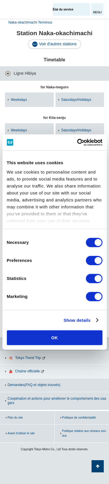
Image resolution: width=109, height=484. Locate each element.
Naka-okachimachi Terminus (30, 22)
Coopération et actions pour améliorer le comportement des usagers (57, 401)
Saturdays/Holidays (76, 100)
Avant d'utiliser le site (21, 433)
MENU (97, 12)
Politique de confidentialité (79, 417)
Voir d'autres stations (58, 44)
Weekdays (19, 100)
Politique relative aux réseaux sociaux (84, 433)
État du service (63, 9)
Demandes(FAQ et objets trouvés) (34, 385)
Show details (77, 320)
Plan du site (15, 417)
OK (54, 337)
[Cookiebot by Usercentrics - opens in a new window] (77, 142)
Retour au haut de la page (98, 466)
